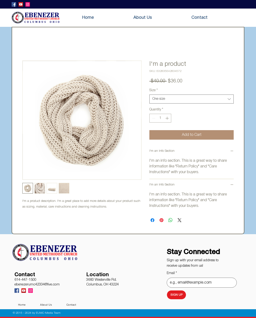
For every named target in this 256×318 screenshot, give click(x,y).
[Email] (200, 282)
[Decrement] (153, 118)
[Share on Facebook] (152, 220)
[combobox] (191, 99)
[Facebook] (14, 4)
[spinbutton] (160, 118)
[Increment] (168, 118)
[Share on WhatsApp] (170, 220)
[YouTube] (21, 4)
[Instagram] (27, 4)
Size (153, 90)
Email (172, 273)
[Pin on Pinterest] (161, 220)
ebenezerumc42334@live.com (37, 284)
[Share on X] (179, 220)
